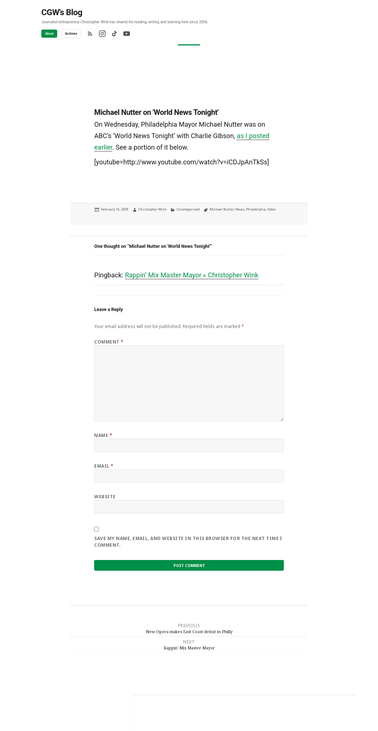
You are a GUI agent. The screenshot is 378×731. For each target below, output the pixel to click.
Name (103, 435)
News (240, 209)
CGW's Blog (61, 12)
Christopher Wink (152, 209)
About (49, 33)
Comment (108, 342)
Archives (71, 33)
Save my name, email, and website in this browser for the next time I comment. (188, 541)
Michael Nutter (222, 209)
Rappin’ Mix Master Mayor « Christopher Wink (191, 275)
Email (103, 466)
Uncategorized (188, 209)
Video (271, 209)
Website (105, 496)
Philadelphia (256, 209)
